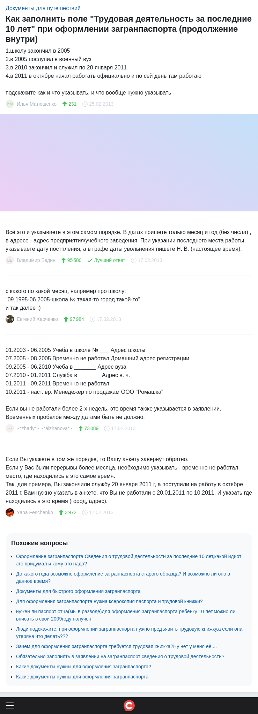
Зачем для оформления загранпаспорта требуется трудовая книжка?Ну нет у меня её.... (116, 646)
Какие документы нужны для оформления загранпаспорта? (83, 666)
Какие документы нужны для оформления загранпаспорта (82, 676)
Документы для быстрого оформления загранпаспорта (78, 591)
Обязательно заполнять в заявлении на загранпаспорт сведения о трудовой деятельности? (120, 656)
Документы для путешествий (43, 8)
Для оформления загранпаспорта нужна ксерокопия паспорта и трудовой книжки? (109, 601)
